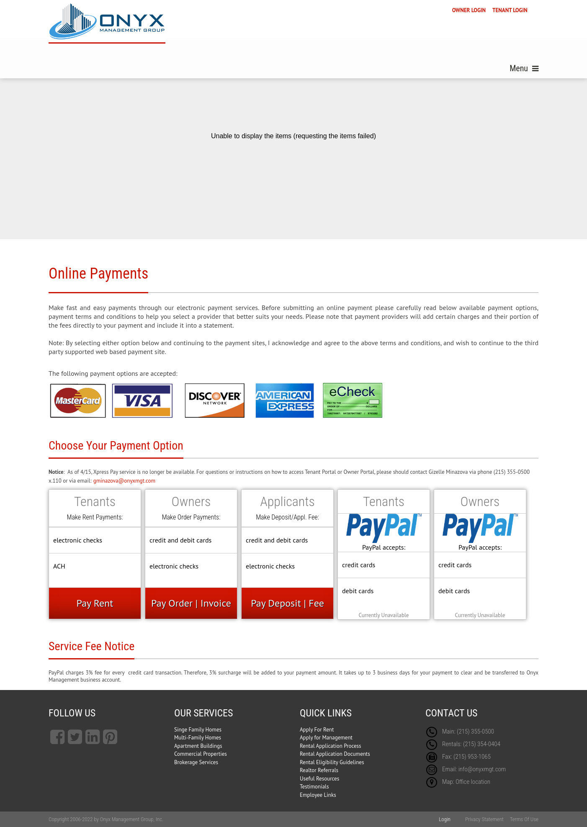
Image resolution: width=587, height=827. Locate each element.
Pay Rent (95, 603)
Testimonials (314, 786)
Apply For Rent (317, 729)
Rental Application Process (330, 745)
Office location (473, 782)
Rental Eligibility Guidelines (332, 762)
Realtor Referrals (319, 770)
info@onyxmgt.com (482, 769)
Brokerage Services (196, 762)
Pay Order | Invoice (191, 603)
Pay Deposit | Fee (287, 603)
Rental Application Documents (335, 753)
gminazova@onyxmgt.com (124, 480)
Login (445, 819)
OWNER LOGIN (469, 10)
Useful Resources (319, 778)
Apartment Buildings (198, 745)
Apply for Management (326, 737)
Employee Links (318, 795)
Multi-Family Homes (197, 737)
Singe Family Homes (197, 729)
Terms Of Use (524, 819)
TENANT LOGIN (510, 10)
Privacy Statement (484, 819)
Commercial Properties (200, 753)
